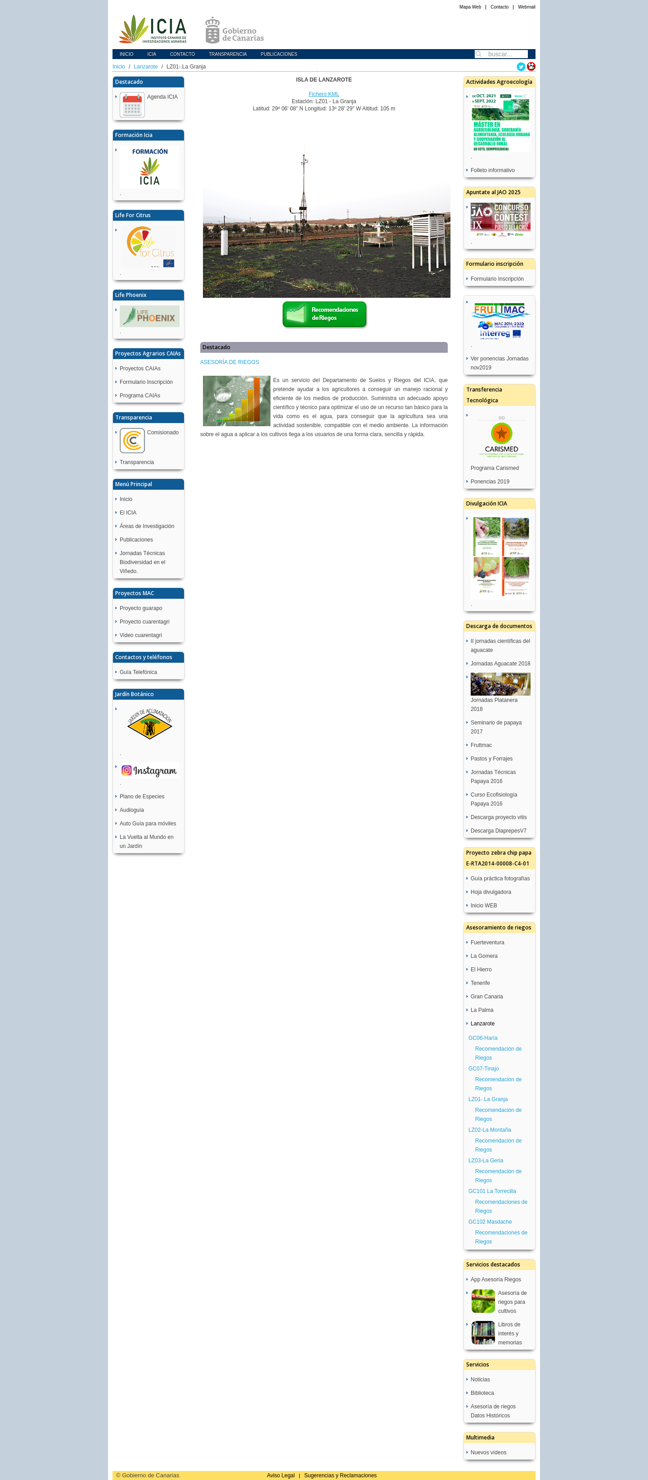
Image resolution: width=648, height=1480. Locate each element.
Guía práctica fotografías (500, 878)
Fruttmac (481, 745)
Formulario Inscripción (146, 382)
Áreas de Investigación (147, 526)
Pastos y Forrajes (492, 759)
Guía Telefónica (138, 672)
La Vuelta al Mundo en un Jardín (147, 841)
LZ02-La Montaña (489, 1130)
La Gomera (484, 956)
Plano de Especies (142, 796)
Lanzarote (146, 67)
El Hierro (481, 969)
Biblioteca (482, 1393)
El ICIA (128, 513)
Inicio (127, 54)
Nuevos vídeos (488, 1452)
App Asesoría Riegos (496, 1279)
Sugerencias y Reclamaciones (340, 1475)
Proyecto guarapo (141, 608)
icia (152, 54)
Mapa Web (470, 7)
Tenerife (480, 983)
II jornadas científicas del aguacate (500, 645)
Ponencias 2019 (490, 481)
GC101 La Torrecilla (492, 1191)
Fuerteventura (487, 942)
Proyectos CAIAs (140, 368)
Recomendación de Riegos (498, 1053)
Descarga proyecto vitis (499, 817)
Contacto (499, 7)
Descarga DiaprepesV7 (498, 831)
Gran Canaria (487, 996)
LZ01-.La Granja (488, 1099)
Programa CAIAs (140, 395)
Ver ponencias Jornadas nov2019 (500, 363)
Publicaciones (279, 54)
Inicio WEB (484, 905)
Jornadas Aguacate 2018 (501, 663)
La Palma (482, 1010)
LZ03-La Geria (485, 1160)
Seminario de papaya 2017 (496, 727)
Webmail (527, 7)
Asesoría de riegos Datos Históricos (493, 1411)
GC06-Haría (483, 1038)
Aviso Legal (281, 1475)
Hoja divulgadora (491, 892)
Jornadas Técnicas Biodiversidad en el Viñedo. (142, 562)
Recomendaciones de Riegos (501, 1206)
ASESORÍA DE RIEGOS (229, 362)
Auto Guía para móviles (148, 823)
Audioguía (132, 810)
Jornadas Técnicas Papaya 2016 (493, 776)
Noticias (480, 1379)
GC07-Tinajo (483, 1069)
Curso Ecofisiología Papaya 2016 (494, 799)
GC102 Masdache (490, 1222)
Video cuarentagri (141, 635)
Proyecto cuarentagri (145, 622)
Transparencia (228, 54)
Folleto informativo (493, 170)
